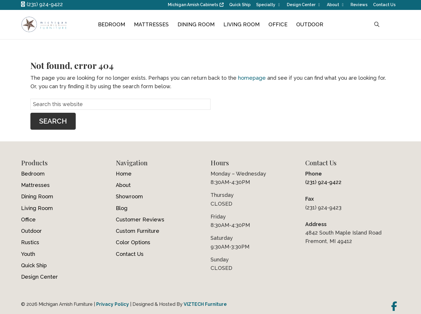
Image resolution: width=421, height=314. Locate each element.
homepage (252, 78)
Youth (28, 254)
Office (277, 24)
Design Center (301, 4)
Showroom (129, 196)
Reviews (359, 4)
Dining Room (196, 24)
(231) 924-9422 (42, 4)
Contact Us (384, 4)
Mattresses (151, 24)
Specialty (265, 4)
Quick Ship (240, 4)
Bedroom (111, 24)
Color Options (133, 242)
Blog (121, 208)
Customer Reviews (140, 219)
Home (124, 174)
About (333, 4)
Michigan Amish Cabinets (193, 4)
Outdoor (309, 24)
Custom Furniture (137, 231)
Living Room (241, 24)
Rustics (30, 242)
